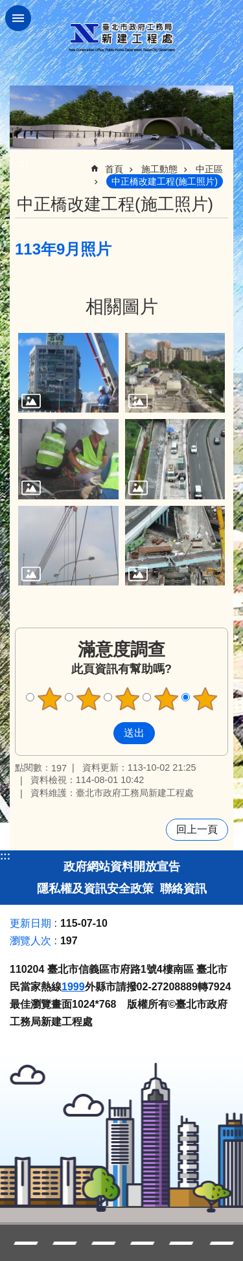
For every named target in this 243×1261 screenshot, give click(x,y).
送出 (101, 733)
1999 (73, 986)
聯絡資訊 (183, 888)
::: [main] (23, 163)
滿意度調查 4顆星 (166, 699)
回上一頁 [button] (197, 829)
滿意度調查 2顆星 (88, 699)
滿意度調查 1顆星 (49, 699)
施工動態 (159, 169)
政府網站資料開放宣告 (122, 866)
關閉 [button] (18, 18)
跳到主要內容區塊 (6, 6)
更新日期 (30, 923)
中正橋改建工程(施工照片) (164, 181)
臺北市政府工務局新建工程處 (122, 37)
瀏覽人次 (30, 940)
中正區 (209, 169)
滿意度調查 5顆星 (204, 699)
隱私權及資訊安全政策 (95, 888)
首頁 (114, 169)
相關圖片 (122, 307)
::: (5, 855)
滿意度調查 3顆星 (127, 699)
